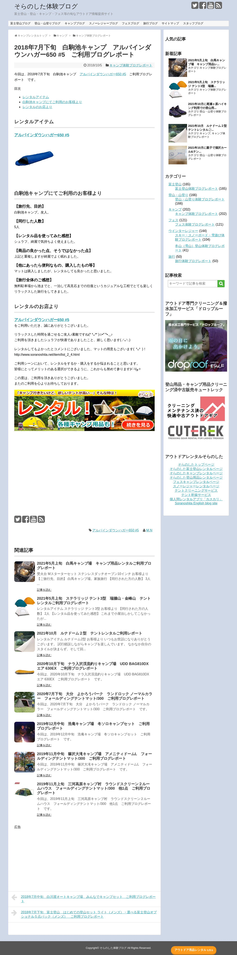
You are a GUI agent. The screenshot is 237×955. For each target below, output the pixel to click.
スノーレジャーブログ (103, 23)
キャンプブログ (75, 23)
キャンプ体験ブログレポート (130, 65)
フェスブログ (130, 23)
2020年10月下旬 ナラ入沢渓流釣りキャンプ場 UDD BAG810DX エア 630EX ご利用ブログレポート (94, 666)
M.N (149, 530)
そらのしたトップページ (196, 464)
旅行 (171, 256)
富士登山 (175, 184)
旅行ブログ (150, 23)
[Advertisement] (84, 466)
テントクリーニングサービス (196, 490)
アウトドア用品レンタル (193, 949)
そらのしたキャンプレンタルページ (196, 473)
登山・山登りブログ (47, 23)
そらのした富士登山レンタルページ (196, 469)
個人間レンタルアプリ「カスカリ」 (196, 499)
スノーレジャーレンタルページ (196, 486)
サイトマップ (170, 23)
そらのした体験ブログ (46, 6)
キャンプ (205, 133)
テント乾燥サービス (196, 495)
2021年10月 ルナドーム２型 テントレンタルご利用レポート (89, 633)
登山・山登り (178, 195)
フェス (173, 220)
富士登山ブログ (20, 23)
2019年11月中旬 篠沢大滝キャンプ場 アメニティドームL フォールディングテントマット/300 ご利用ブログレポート (94, 756)
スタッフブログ (193, 23)
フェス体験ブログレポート (195, 224)
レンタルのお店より (37, 107)
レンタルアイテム (36, 97)
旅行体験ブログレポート (193, 261)
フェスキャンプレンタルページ (196, 482)
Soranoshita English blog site (196, 503)
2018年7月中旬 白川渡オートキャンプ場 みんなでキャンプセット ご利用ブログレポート (83, 898)
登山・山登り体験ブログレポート (200, 199)
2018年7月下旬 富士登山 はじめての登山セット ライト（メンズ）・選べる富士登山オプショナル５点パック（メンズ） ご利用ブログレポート (84, 913)
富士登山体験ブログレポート (196, 188)
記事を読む (44, 589)
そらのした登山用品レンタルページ (196, 477)
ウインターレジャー (183, 231)
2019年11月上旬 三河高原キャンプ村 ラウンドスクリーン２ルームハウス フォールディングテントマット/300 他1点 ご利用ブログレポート (93, 788)
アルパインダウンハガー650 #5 (103, 74)
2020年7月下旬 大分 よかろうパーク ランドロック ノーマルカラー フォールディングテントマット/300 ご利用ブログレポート (94, 696)
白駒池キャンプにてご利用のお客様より (52, 102)
